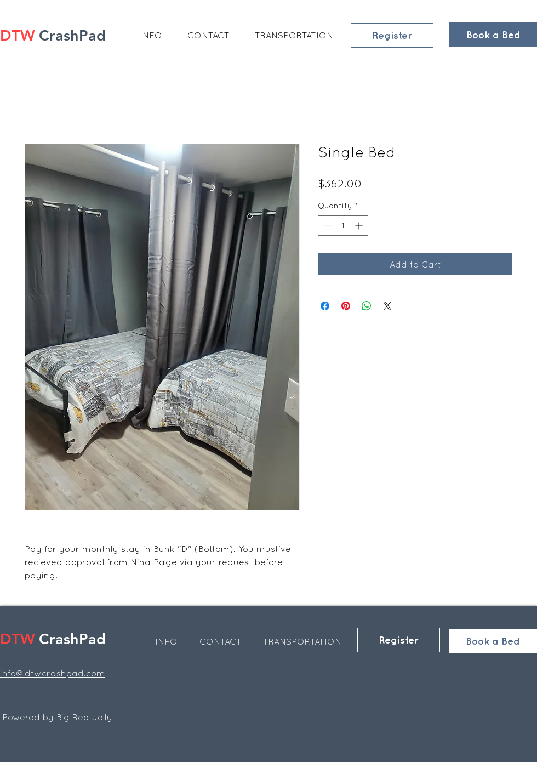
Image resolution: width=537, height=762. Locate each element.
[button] (151, 35)
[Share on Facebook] (325, 305)
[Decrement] (326, 225)
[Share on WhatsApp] (366, 305)
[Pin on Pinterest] (345, 305)
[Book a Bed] (493, 34)
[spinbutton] (343, 225)
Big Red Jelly (84, 717)
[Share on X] (387, 305)
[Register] (392, 35)
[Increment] (360, 225)
